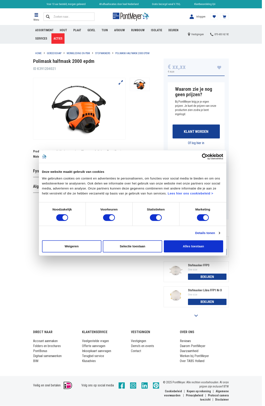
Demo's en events (142, 346)
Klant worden (196, 131)
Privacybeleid (194, 395)
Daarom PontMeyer (192, 346)
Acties (57, 38)
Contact (136, 351)
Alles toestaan (194, 253)
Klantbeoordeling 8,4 (204, 4)
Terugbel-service (93, 356)
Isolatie (156, 30)
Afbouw (119, 30)
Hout (63, 30)
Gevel (91, 30)
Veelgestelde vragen (95, 341)
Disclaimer (222, 399)
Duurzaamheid (189, 351)
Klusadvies (89, 361)
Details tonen (206, 240)
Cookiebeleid (173, 391)
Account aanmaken (45, 341)
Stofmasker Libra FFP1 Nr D (205, 290)
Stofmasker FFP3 (198, 265)
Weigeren (71, 253)
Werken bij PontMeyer (194, 356)
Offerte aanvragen (93, 346)
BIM (35, 361)
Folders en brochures (47, 346)
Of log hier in (196, 143)
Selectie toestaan (132, 253)
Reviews (185, 341)
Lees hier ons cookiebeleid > (181, 200)
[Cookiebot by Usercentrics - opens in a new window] (206, 163)
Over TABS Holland (192, 361)
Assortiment (44, 30)
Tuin (105, 30)
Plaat (77, 30)
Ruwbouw (138, 30)
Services (41, 38)
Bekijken (207, 277)
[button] (36, 17)
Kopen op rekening (199, 391)
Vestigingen (138, 341)
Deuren (173, 30)
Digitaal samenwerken (47, 356)
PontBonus (40, 351)
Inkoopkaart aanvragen (96, 351)
